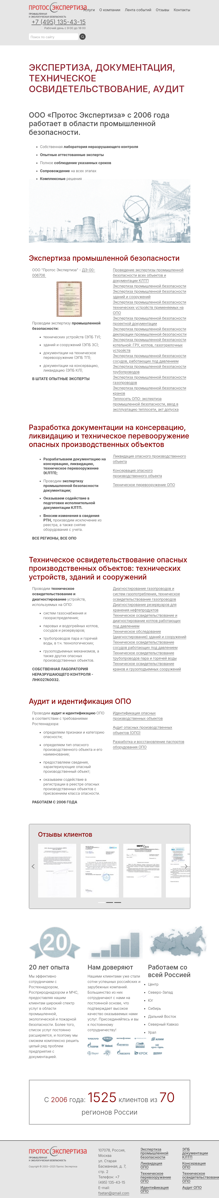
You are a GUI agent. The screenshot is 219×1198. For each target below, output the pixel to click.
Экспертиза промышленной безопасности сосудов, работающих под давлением (149, 358)
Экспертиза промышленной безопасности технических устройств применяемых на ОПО (149, 307)
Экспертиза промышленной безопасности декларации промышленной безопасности (150, 332)
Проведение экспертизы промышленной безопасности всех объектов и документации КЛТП (148, 275)
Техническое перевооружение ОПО (144, 485)
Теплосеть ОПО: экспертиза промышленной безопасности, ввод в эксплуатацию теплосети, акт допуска (146, 404)
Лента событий (138, 10)
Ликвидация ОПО (151, 1165)
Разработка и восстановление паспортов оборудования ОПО (148, 744)
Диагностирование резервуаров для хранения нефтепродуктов (145, 607)
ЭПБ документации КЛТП (195, 1153)
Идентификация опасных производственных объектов (138, 716)
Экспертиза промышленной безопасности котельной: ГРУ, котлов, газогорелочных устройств (149, 345)
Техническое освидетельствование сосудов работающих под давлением (145, 645)
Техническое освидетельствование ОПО (198, 1177)
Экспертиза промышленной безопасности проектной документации (149, 321)
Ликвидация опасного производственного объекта (149, 459)
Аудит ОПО (192, 1188)
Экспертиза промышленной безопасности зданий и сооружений (149, 294)
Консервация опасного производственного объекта (137, 473)
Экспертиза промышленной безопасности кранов (149, 391)
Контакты (182, 10)
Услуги (89, 10)
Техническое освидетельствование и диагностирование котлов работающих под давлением (147, 620)
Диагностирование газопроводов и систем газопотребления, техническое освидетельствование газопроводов (146, 593)
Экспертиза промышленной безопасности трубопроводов (149, 369)
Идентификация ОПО (155, 1190)
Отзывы (162, 10)
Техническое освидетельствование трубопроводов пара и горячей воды (145, 655)
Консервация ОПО (194, 1165)
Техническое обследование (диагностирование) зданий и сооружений (149, 634)
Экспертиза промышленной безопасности (149, 286)
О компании (109, 10)
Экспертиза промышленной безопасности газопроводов (149, 380)
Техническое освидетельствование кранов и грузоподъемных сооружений (147, 666)
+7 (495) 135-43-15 (58, 22)
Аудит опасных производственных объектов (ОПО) (142, 730)
